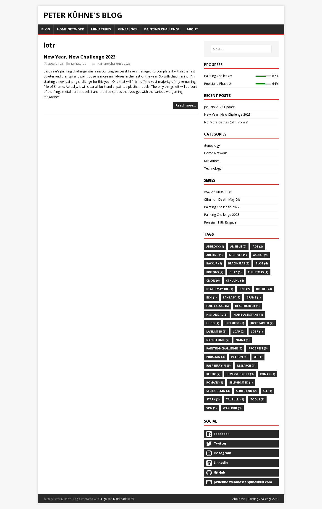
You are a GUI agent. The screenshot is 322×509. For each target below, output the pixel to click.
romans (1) (214, 382)
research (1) (246, 366)
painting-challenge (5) (224, 348)
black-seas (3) (238, 263)
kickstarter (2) (261, 323)
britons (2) (214, 272)
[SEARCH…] (241, 49)
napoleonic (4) (217, 340)
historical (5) (216, 315)
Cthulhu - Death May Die (222, 199)
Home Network (215, 153)
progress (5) (258, 348)
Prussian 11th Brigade (220, 222)
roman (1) (267, 374)
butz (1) (235, 272)
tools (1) (257, 399)
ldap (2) (238, 331)
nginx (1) (242, 340)
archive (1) (214, 255)
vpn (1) (211, 408)
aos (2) (258, 246)
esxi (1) (211, 297)
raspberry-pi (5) (218, 366)
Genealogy (212, 145)
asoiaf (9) (260, 255)
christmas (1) (258, 272)
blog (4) (262, 263)
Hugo (103, 499)
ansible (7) (238, 246)
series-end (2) (246, 391)
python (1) (239, 357)
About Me (238, 499)
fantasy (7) (231, 297)
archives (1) (238, 255)
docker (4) (264, 289)
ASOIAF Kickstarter (218, 191)
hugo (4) (212, 323)
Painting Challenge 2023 (113, 63)
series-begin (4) (218, 391)
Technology (212, 168)
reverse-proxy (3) (240, 374)
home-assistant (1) (248, 315)
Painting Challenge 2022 (221, 207)
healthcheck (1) (247, 306)
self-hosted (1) (241, 382)
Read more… (185, 105)
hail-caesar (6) (217, 306)
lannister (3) (216, 331)
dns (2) (244, 289)
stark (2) (213, 399)
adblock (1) (215, 246)
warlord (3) (232, 408)
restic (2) (213, 374)
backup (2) (214, 263)
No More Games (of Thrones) (226, 122)
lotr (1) (257, 331)
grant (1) (253, 297)
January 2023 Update (219, 107)
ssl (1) (267, 391)
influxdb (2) (234, 323)
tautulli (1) (235, 399)
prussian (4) (215, 357)
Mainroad (119, 499)
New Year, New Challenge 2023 (79, 57)
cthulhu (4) (235, 280)
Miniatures (78, 63)
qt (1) (258, 357)
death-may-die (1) (219, 289)
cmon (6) (213, 280)
